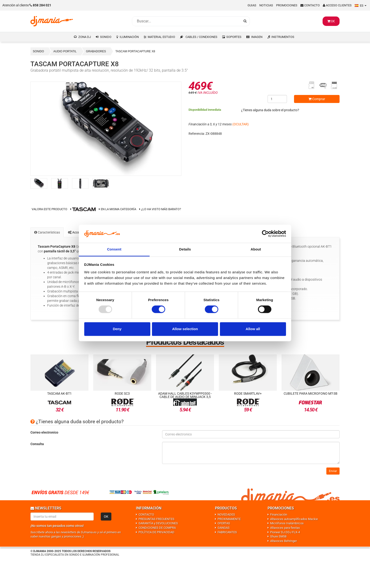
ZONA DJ (84, 37)
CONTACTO (146, 514)
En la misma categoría (117, 209)
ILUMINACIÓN (129, 37)
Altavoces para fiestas (285, 527)
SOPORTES (233, 37)
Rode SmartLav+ (248, 393)
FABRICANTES (227, 532)
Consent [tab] (114, 249)
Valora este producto (49, 209)
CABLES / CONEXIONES (201, 37)
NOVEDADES (226, 514)
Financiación (278, 514)
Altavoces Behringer (283, 541)
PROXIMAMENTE (229, 519)
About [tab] (256, 249)
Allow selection (185, 329)
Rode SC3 (122, 393)
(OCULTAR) (240, 124)
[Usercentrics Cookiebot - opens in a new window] (265, 233)
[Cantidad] (277, 99)
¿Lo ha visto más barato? (161, 209)
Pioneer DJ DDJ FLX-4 (285, 532)
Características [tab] (47, 232)
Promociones (286, 5)
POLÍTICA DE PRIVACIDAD (156, 532)
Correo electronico (44, 432)
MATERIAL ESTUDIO (161, 37)
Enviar (333, 471)
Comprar (316, 99)
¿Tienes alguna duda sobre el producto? (270, 110)
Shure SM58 (278, 536)
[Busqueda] (186, 21)
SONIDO (105, 37)
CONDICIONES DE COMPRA (157, 527)
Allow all (253, 329)
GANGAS (224, 527)
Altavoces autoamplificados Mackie (294, 519)
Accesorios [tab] (78, 232)
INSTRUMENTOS (282, 37)
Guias (252, 5)
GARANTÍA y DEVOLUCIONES (158, 523)
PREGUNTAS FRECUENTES (156, 519)
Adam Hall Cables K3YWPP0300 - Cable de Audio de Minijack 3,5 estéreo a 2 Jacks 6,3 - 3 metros (185, 397)
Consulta (37, 444)
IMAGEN (256, 37)
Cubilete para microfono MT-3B (310, 393)
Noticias (266, 5)
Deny (117, 329)
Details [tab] (185, 249)
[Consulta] (251, 453)
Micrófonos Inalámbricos (287, 523)
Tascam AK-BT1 (59, 393)
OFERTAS (224, 523)
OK (106, 516)
